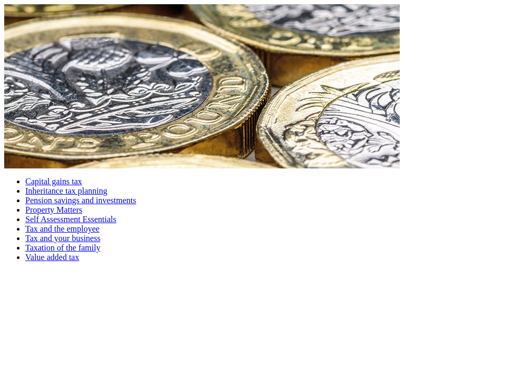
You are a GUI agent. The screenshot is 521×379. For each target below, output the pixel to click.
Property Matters (53, 209)
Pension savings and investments (80, 200)
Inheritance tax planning (66, 190)
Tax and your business (62, 238)
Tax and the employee (62, 228)
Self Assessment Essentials (70, 219)
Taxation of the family (62, 247)
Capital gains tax (53, 181)
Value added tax (52, 257)
